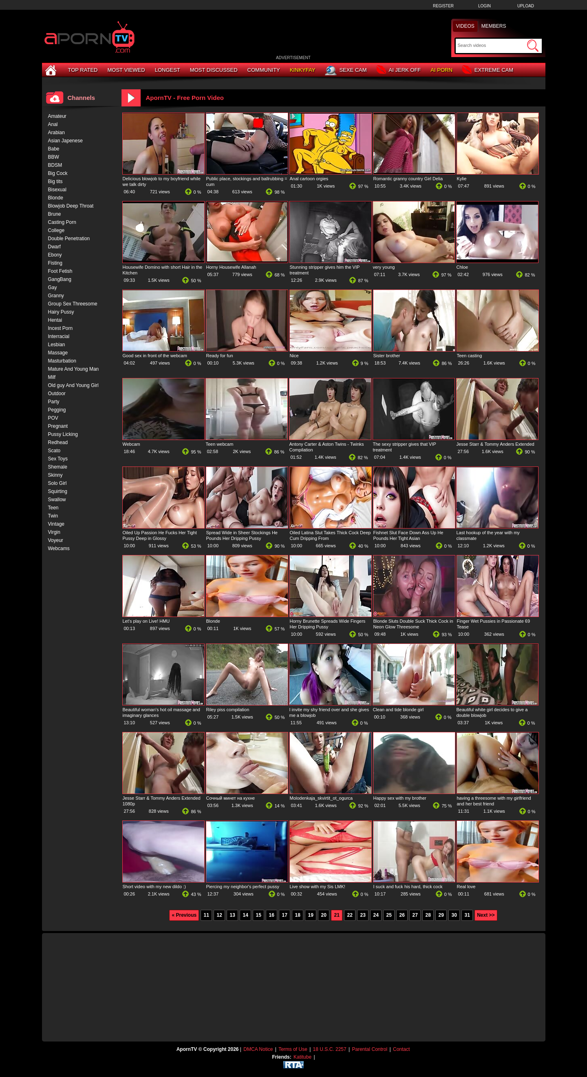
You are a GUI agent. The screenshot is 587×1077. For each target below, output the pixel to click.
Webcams (59, 548)
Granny (56, 296)
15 (258, 915)
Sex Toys (58, 459)
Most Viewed (126, 70)
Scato (54, 450)
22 (349, 915)
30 (454, 915)
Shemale (57, 467)
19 (310, 915)
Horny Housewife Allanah (231, 267)
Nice (294, 355)
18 (297, 915)
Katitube (302, 1057)
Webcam (131, 444)
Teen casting (469, 355)
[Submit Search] (532, 46)
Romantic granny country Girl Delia (408, 178)
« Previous (184, 915)
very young (384, 267)
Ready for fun (219, 355)
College (56, 230)
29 (441, 915)
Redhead (58, 442)
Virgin (54, 532)
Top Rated (83, 70)
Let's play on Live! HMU (146, 621)
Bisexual (57, 189)
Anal (53, 124)
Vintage (56, 524)
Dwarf (54, 247)
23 (362, 915)
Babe (54, 149)
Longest (167, 70)
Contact (401, 1049)
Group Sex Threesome (72, 304)
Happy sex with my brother (399, 798)
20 (323, 915)
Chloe (462, 267)
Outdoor (57, 393)
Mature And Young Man (73, 369)
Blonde (213, 621)
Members (493, 26)
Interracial (59, 336)
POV (53, 418)
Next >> (485, 915)
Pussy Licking (63, 434)
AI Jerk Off (399, 70)
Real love (466, 886)
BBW (53, 157)
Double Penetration (69, 238)
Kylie (462, 178)
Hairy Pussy (61, 312)
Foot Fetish (60, 271)
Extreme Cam (487, 70)
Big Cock (58, 173)
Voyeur (55, 540)
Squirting (57, 491)
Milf (52, 377)
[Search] (491, 45)
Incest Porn (60, 328)
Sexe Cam (345, 70)
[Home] (52, 70)
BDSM (55, 165)
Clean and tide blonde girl (398, 709)
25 (388, 915)
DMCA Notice (258, 1049)
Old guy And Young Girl (73, 385)
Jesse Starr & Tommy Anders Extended (495, 444)
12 (219, 915)
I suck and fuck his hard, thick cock (408, 886)
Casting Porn (62, 222)
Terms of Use (292, 1049)
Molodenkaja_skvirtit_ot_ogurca (321, 798)
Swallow (57, 499)
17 (284, 915)
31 (467, 915)
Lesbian (56, 344)
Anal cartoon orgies (309, 178)
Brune (54, 214)
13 (232, 915)
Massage (58, 353)
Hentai (55, 320)
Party (54, 402)
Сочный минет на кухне (230, 798)
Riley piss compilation (227, 709)
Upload (525, 6)
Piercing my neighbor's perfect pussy (242, 886)
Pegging (57, 410)
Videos (465, 26)
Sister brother (386, 355)
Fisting (55, 263)
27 (414, 915)
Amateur (57, 116)
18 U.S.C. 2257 (329, 1049)
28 (427, 915)
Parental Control (369, 1049)
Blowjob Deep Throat (71, 206)
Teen (53, 508)
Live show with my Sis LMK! (317, 886)
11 (206, 915)
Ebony (55, 255)
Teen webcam (220, 444)
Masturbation (62, 361)
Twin (53, 516)
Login (484, 6)
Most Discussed (214, 70)
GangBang (59, 279)
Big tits (55, 181)
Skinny (55, 475)
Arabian (56, 132)
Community (263, 70)
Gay (52, 287)
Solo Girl (57, 483)
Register (443, 6)
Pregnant (58, 426)
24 (375, 915)
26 (401, 915)
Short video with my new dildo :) (154, 886)
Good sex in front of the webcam (155, 355)
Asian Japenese (65, 141)
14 (245, 915)
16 (271, 915)
